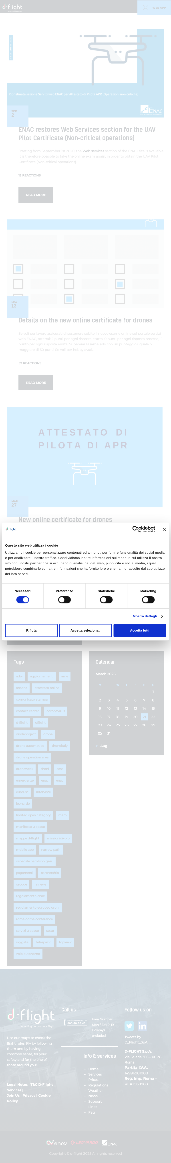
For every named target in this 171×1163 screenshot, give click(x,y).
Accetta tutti (139, 630)
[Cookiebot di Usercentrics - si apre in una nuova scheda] (135, 529)
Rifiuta (31, 630)
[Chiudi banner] (164, 529)
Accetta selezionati (85, 630)
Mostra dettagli (145, 616)
